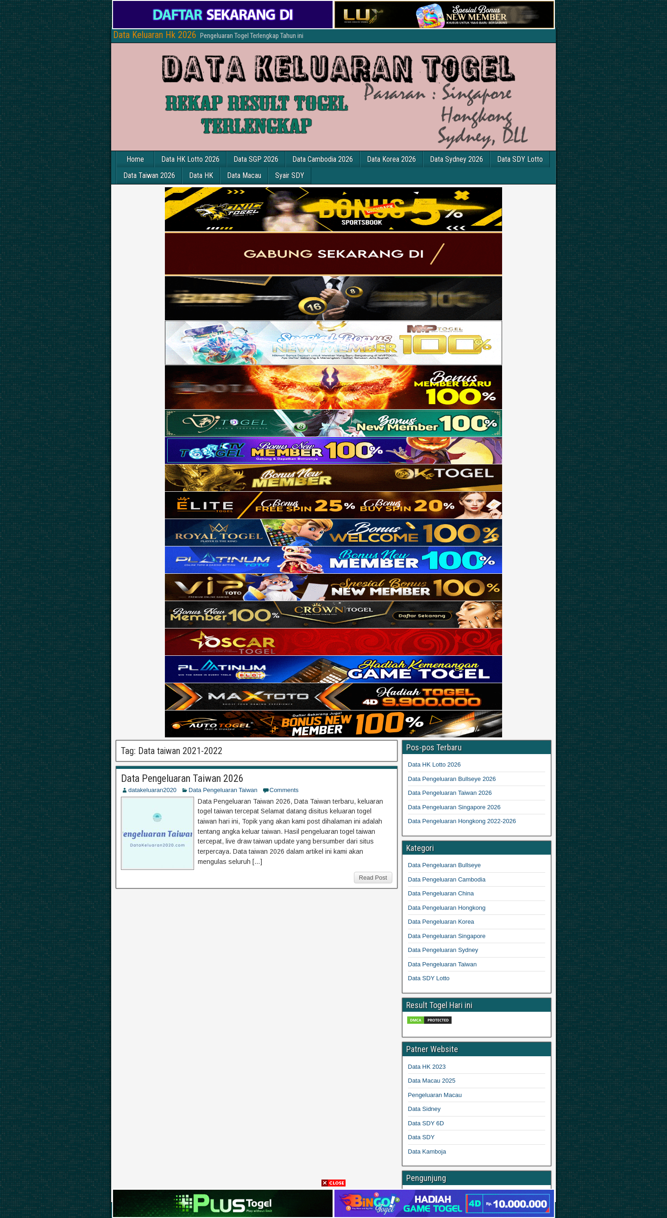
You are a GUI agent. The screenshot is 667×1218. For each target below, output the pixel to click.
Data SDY (421, 1137)
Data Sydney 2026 (456, 159)
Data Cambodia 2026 (322, 159)
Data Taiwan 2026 (149, 175)
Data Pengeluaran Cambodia (447, 879)
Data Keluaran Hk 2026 (154, 34)
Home (135, 159)
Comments (284, 790)
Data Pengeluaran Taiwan (223, 790)
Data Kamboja (427, 1151)
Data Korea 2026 (391, 159)
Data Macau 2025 (432, 1080)
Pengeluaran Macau (435, 1094)
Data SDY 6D (426, 1123)
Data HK (201, 175)
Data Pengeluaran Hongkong (447, 907)
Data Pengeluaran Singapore (447, 936)
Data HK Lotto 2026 (190, 159)
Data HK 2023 (427, 1066)
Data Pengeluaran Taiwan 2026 (182, 778)
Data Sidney (424, 1108)
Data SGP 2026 (255, 159)
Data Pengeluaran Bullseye (444, 865)
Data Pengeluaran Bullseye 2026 (452, 778)
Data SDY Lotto (520, 159)
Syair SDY (289, 175)
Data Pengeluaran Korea (441, 921)
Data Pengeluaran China (441, 893)
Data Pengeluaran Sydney (443, 949)
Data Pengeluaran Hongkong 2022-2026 (462, 821)
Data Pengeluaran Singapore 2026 (454, 807)
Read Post (373, 877)
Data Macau (244, 175)
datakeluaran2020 (152, 790)
